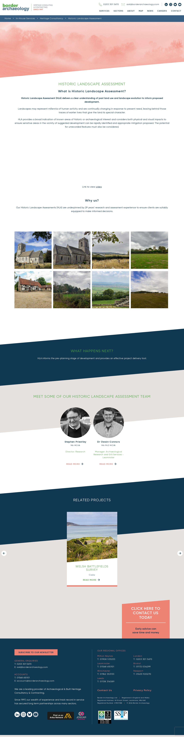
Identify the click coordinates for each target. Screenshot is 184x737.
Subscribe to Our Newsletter (36, 653)
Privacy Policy (142, 690)
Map (141, 11)
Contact (176, 11)
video (99, 187)
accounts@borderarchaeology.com (35, 681)
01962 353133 (107, 674)
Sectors (118, 11)
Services (104, 11)
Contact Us (104, 690)
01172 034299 (143, 667)
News (150, 11)
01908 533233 (107, 659)
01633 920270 (143, 674)
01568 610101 (23, 678)
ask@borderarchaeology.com (140, 4)
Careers (162, 11)
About (131, 11)
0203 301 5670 (109, 4)
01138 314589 (107, 682)
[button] (4, 553)
